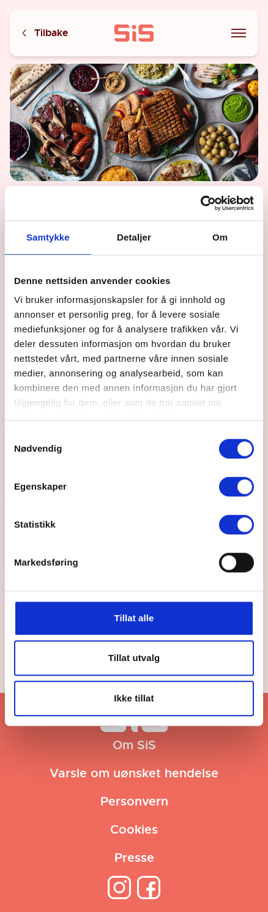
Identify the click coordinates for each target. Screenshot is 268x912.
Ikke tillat (134, 698)
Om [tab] (220, 237)
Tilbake (44, 33)
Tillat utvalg (134, 657)
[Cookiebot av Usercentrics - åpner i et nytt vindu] (200, 203)
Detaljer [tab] (134, 237)
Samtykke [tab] (48, 237)
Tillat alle (134, 618)
